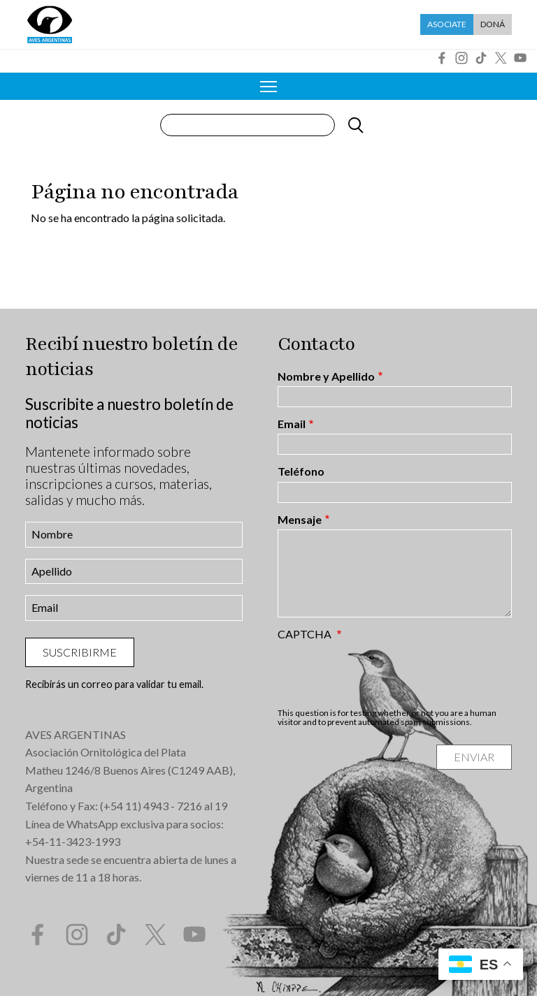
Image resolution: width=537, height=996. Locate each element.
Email (292, 424)
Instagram (461, 58)
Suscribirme (80, 652)
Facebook (442, 58)
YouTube (520, 58)
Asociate (446, 24)
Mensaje (300, 519)
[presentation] (384, 674)
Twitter (500, 58)
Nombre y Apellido (326, 376)
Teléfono (301, 471)
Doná (492, 24)
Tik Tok (481, 58)
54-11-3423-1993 (76, 841)
